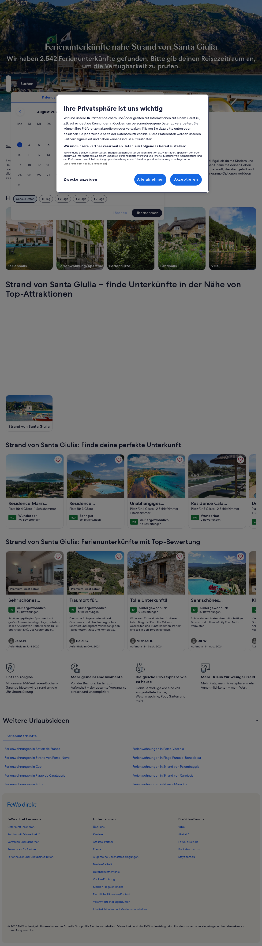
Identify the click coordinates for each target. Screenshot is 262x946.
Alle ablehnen (150, 179)
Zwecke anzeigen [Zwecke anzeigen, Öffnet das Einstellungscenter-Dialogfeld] (80, 179)
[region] (132, 144)
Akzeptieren (186, 179)
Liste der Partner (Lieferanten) (85, 163)
